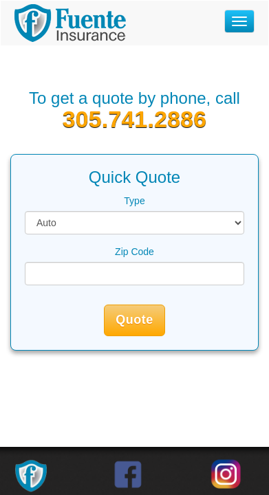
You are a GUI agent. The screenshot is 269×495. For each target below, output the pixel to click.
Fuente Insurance (70, 23)
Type (134, 200)
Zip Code (134, 251)
